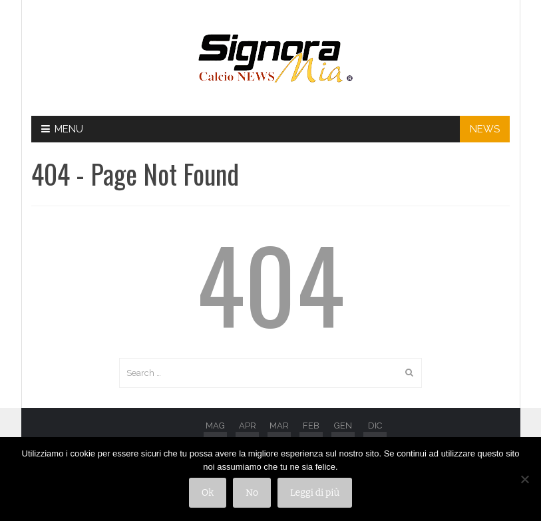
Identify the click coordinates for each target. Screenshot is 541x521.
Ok (208, 492)
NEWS (485, 129)
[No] (524, 479)
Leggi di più (314, 492)
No (252, 492)
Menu (62, 129)
